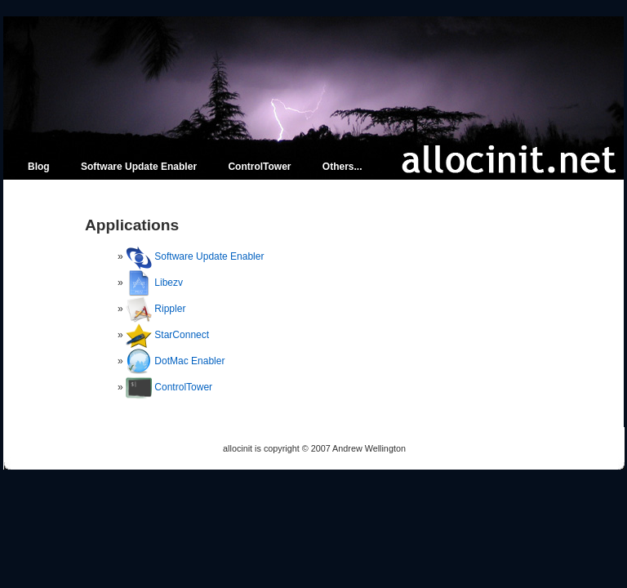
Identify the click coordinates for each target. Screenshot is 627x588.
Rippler (169, 308)
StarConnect (181, 335)
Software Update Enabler (139, 166)
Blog (39, 166)
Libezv (168, 282)
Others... (342, 166)
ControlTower (259, 166)
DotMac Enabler (189, 361)
